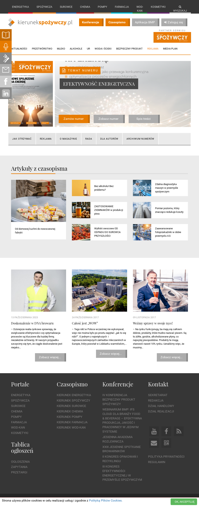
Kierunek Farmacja (72, 422)
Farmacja (122, 6)
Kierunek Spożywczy (73, 400)
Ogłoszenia (20, 461)
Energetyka (20, 6)
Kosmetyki (158, 6)
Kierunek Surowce (71, 406)
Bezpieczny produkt (129, 48)
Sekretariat (158, 395)
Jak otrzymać (22, 138)
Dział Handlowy (161, 406)
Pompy (102, 6)
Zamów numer (74, 119)
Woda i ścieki (103, 48)
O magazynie (68, 138)
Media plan (170, 48)
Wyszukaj (180, 8)
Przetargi (19, 472)
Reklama (46, 138)
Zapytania (19, 467)
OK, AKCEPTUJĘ (185, 501)
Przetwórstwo (42, 48)
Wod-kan (139, 8)
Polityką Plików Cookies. (105, 500)
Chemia (85, 6)
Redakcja (155, 400)
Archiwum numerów (140, 138)
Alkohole (76, 48)
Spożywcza (44, 6)
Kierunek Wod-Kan (71, 427)
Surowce (66, 6)
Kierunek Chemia (70, 411)
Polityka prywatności (166, 456)
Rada (88, 138)
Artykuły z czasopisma (39, 168)
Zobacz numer (108, 119)
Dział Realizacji (161, 411)
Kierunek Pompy (69, 417)
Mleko (61, 48)
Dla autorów (109, 138)
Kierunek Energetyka (74, 395)
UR (88, 48)
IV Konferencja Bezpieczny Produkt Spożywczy (118, 399)
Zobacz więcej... (50, 357)
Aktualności (19, 48)
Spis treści (143, 119)
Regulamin (156, 462)
